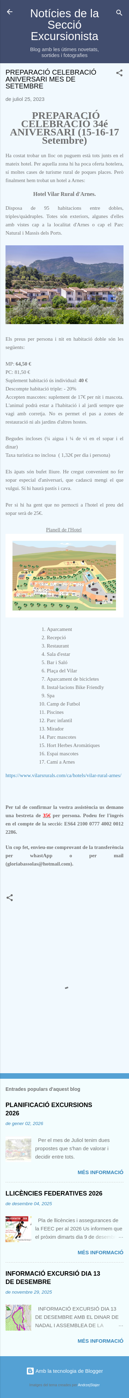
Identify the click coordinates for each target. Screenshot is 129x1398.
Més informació (100, 1172)
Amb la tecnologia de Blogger (64, 1371)
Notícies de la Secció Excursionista (64, 24)
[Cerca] (119, 14)
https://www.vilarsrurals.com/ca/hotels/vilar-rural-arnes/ (63, 775)
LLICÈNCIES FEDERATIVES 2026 (54, 1193)
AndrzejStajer (89, 1385)
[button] (119, 74)
